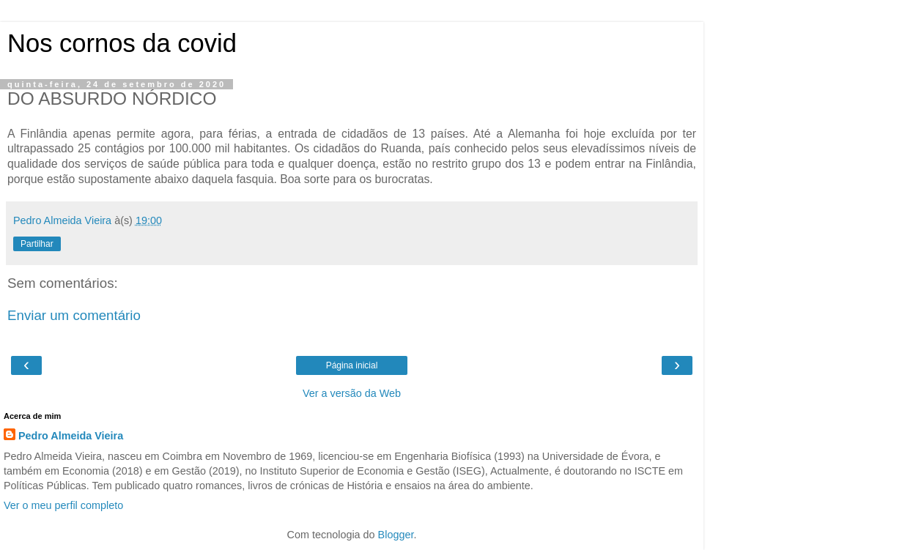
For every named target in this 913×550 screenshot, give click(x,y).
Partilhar (37, 244)
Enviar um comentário (74, 315)
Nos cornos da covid (122, 43)
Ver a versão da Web (352, 393)
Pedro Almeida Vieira (70, 436)
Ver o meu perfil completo (63, 505)
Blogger (396, 534)
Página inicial (352, 365)
